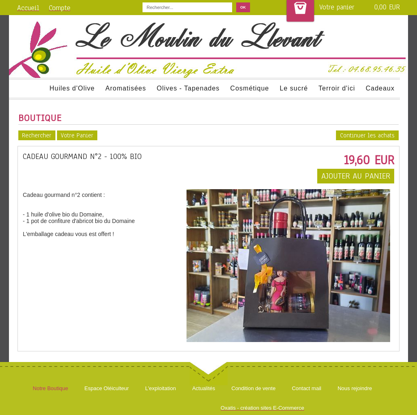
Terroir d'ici (336, 88)
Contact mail (306, 388)
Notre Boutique (50, 388)
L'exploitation (160, 388)
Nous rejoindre (355, 388)
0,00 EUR (387, 7)
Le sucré (294, 88)
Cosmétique (249, 88)
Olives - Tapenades (188, 88)
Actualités (203, 388)
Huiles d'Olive (71, 88)
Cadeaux (380, 88)
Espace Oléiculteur (106, 388)
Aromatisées (125, 88)
